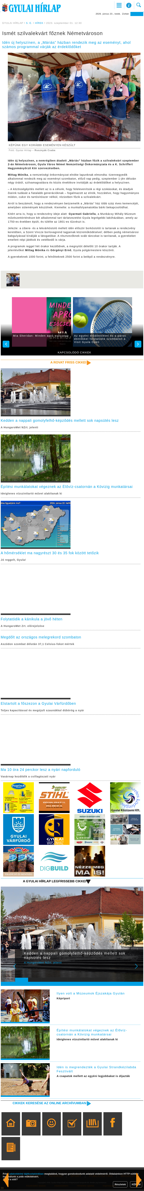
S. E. (29, 23)
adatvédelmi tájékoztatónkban (26, 1173)
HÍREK (39, 23)
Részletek (120, 1184)
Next (138, 970)
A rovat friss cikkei (67, 362)
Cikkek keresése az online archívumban (48, 1105)
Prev (20, 970)
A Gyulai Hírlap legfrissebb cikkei (53, 883)
